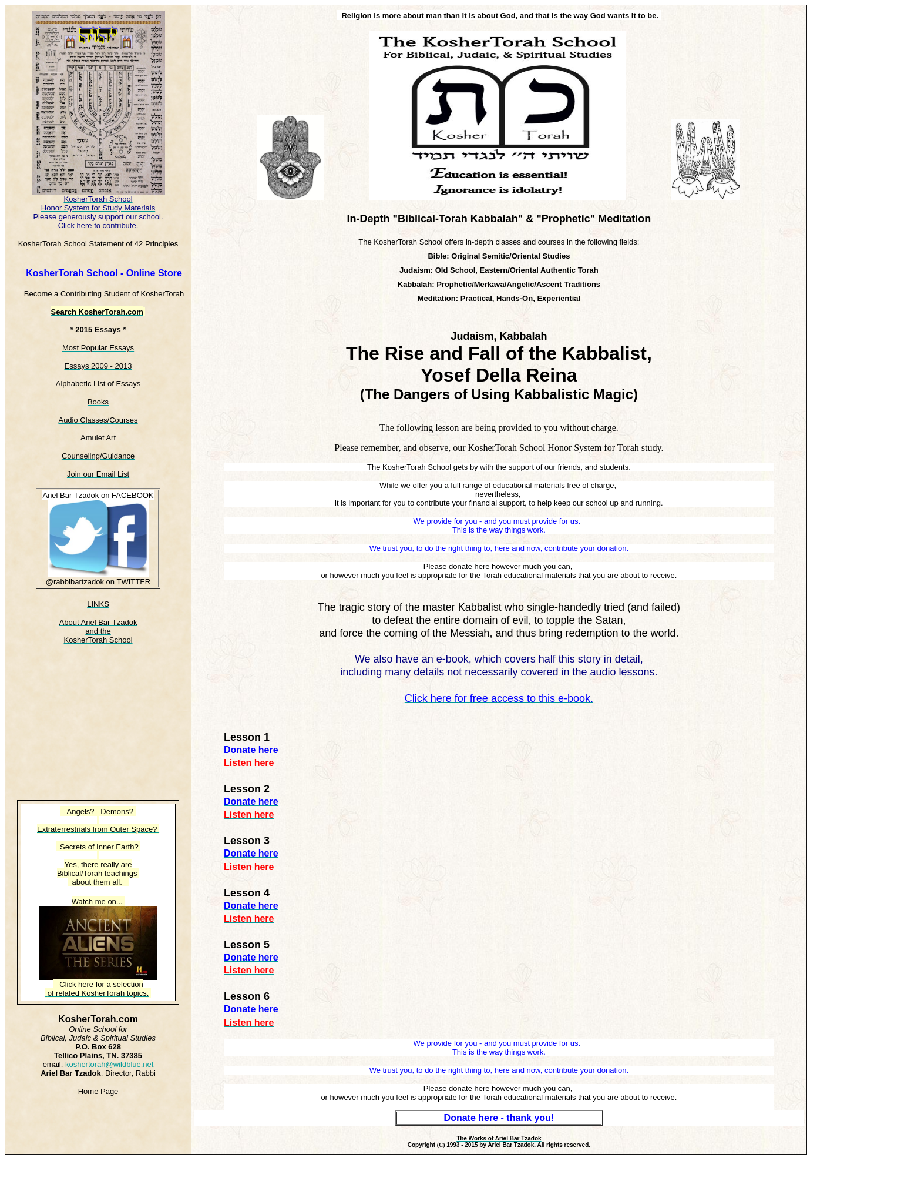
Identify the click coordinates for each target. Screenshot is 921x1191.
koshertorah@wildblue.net (109, 1064)
